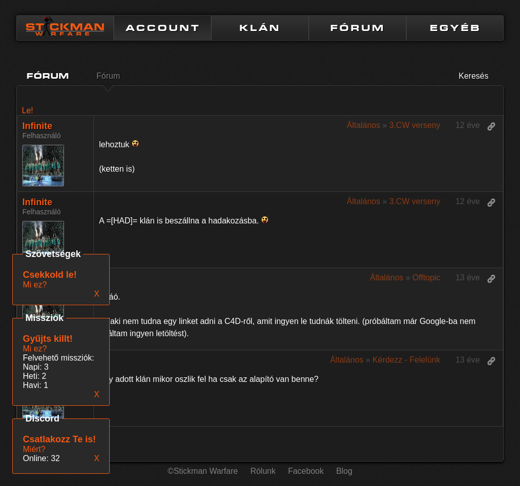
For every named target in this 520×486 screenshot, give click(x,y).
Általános (363, 125)
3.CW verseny (414, 125)
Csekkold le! (50, 275)
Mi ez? (35, 348)
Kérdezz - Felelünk (406, 359)
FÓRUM (357, 28)
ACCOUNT (162, 28)
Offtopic (426, 277)
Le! (27, 110)
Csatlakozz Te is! (59, 439)
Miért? (34, 449)
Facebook (305, 471)
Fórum (108, 76)
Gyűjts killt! (48, 339)
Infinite (37, 126)
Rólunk (263, 471)
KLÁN (260, 28)
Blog (344, 471)
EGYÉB (455, 28)
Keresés (474, 76)
